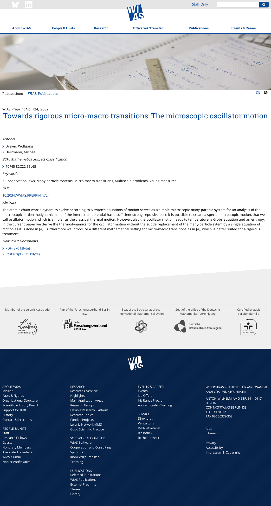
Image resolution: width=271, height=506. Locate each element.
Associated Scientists (17, 452)
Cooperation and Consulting (90, 447)
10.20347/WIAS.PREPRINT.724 (26, 195)
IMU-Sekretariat (149, 428)
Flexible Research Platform (89, 410)
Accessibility (214, 447)
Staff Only (200, 4)
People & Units (63, 28)
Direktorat (145, 418)
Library (75, 494)
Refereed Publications (85, 475)
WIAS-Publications (43, 93)
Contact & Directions (17, 419)
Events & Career (243, 28)
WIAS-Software (80, 442)
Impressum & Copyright (223, 452)
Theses (75, 489)
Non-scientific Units (16, 462)
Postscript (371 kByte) (23, 254)
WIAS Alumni (11, 457)
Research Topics (81, 415)
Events (143, 391)
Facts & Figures (13, 395)
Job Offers (145, 395)
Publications (199, 28)
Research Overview (83, 391)
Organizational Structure (20, 400)
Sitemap (212, 433)
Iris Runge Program (151, 400)
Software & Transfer (147, 28)
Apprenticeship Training (155, 405)
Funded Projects (82, 419)
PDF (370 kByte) (18, 248)
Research (101, 28)
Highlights (77, 395)
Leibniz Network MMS (86, 424)
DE (258, 92)
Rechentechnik (148, 438)
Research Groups (82, 405)
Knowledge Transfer (84, 457)
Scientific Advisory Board (20, 405)
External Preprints (83, 484)
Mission (7, 391)
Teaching (76, 462)
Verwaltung (146, 423)
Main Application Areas (86, 400)
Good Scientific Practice (87, 429)
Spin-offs (76, 452)
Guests (7, 442)
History (7, 415)
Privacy (211, 443)
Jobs (209, 428)
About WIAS (21, 28)
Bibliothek (145, 433)
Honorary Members (16, 447)
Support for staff (14, 410)
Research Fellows (14, 438)
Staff (5, 433)
